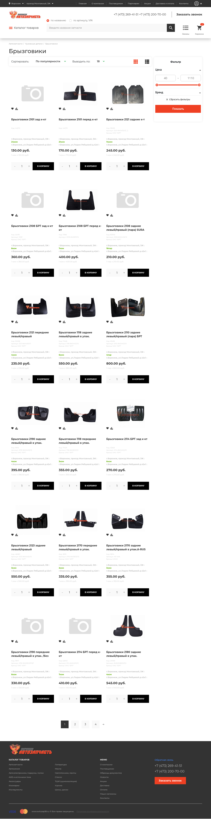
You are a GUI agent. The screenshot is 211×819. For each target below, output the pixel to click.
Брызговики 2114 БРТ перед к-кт (80, 654)
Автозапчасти (16, 764)
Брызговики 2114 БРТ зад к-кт (126, 439)
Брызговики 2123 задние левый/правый (28, 547)
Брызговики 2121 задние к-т (125, 119)
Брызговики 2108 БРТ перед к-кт (80, 227)
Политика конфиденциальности (92, 811)
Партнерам (133, 3)
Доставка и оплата (165, 3)
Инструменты (15, 789)
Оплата (103, 789)
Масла (58, 769)
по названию (56, 20)
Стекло (58, 777)
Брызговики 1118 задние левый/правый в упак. (75, 334)
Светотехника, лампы (65, 773)
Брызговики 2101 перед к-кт (78, 119)
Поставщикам (116, 3)
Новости (104, 777)
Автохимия (14, 769)
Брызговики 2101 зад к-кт (28, 119)
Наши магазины (108, 794)
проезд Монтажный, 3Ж (38, 3)
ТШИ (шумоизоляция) (66, 781)
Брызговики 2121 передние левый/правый (30, 334)
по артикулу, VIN (80, 20)
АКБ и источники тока (20, 777)
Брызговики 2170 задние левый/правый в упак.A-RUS (125, 547)
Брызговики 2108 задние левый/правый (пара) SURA (125, 227)
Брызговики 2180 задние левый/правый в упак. (123, 654)
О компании (98, 3)
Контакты (184, 3)
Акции (147, 3)
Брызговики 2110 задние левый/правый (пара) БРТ (124, 334)
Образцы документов (111, 773)
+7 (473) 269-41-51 (126, 14)
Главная (83, 3)
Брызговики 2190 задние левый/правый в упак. (28, 440)
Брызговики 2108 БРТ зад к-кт (32, 226)
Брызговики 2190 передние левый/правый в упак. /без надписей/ (30, 654)
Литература (61, 764)
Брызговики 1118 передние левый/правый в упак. (77, 440)
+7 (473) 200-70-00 (152, 14)
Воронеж (16, 3)
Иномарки (14, 785)
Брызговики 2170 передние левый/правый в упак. (78, 547)
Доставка (104, 785)
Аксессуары (15, 781)
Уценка (58, 785)
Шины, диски (61, 789)
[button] (50, 61)
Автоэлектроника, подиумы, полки (26, 773)
